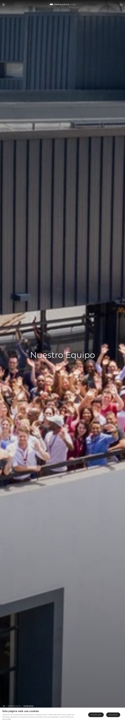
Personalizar (113, 715)
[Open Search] (121, 5)
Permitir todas (96, 715)
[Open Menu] (3, 5)
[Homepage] (4, 706)
